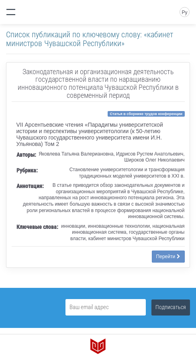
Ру (184, 12)
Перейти (168, 256)
